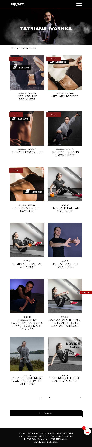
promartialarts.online (41, 433)
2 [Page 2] (49, 398)
